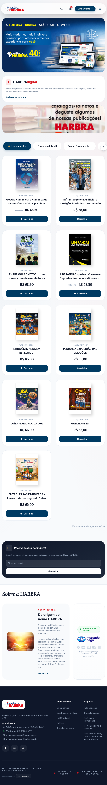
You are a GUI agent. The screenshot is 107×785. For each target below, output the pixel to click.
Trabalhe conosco (65, 728)
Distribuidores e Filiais (67, 713)
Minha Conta (85, 9)
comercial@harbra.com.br (25, 735)
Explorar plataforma (17, 97)
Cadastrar (53, 571)
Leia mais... (44, 673)
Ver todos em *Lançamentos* (88, 526)
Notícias (60, 723)
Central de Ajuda (91, 713)
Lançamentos (17, 146)
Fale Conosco (90, 708)
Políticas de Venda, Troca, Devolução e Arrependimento (93, 736)
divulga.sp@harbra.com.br (25, 739)
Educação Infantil (47, 146)
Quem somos (63, 708)
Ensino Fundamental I (79, 146)
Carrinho (26, 219)
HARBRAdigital (63, 718)
